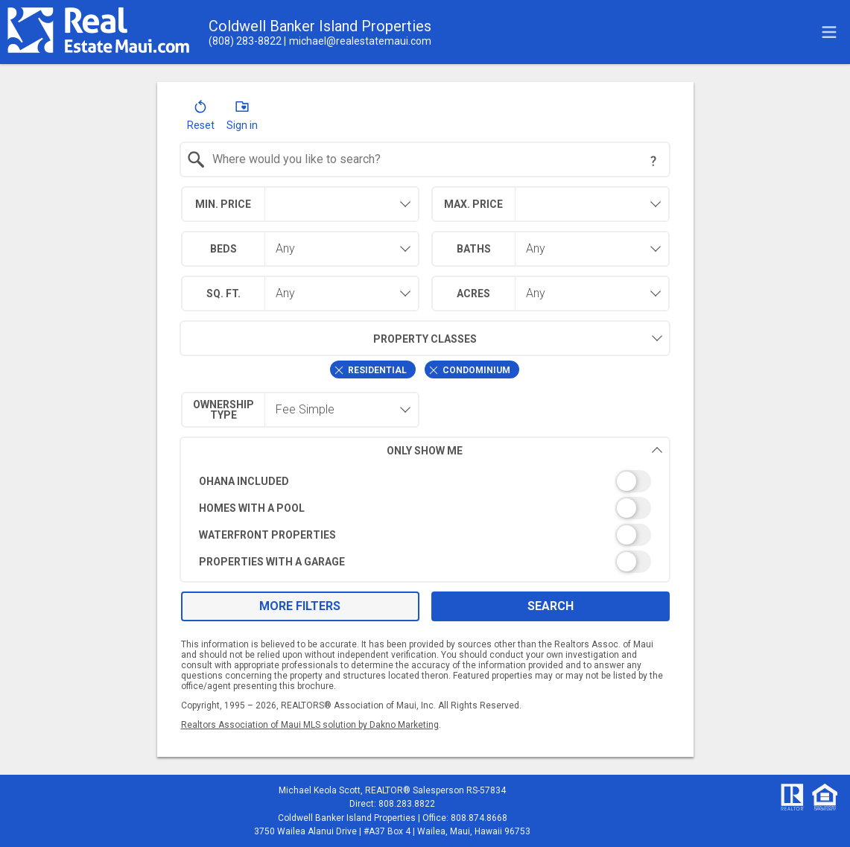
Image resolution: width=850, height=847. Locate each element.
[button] (201, 118)
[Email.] (357, 41)
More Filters (299, 606)
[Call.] (245, 41)
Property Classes (328, 338)
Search (550, 606)
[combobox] (425, 159)
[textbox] (434, 159)
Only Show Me (524, 450)
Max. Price (473, 204)
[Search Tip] (653, 161)
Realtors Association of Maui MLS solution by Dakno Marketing (310, 725)
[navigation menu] (829, 32)
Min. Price (223, 204)
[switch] (425, 481)
